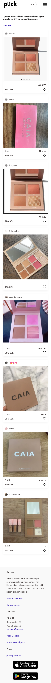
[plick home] (10, 4)
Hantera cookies (15, 598)
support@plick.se (15, 629)
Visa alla (7, 25)
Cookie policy (13, 605)
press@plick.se (14, 655)
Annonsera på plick (16, 642)
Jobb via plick (13, 635)
